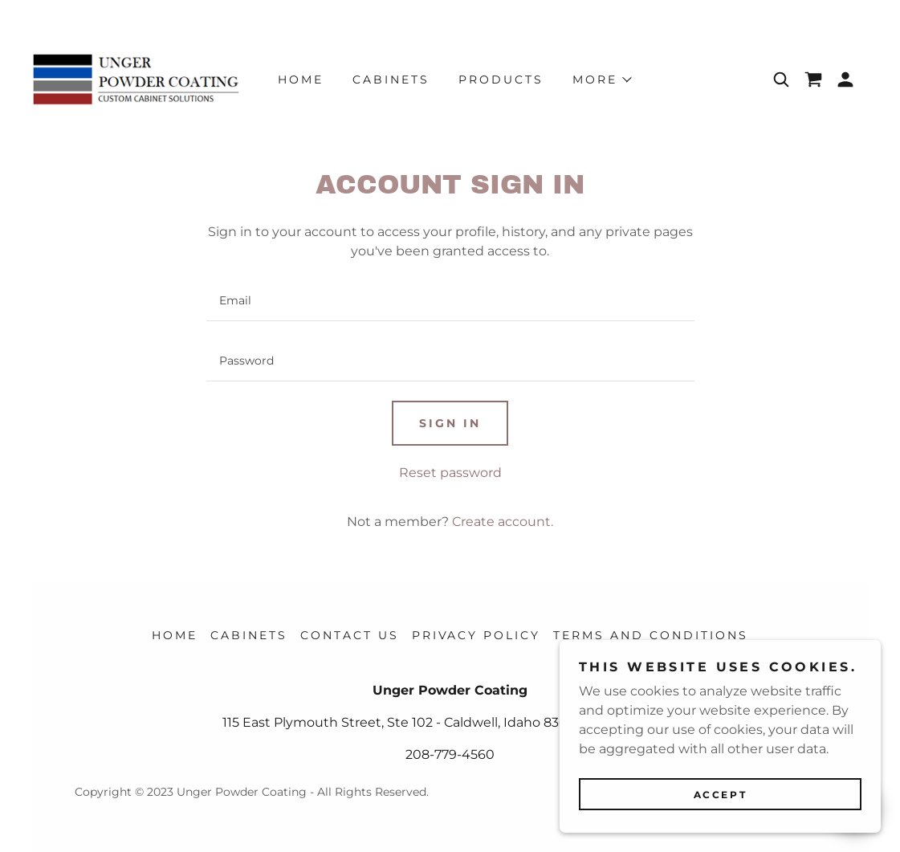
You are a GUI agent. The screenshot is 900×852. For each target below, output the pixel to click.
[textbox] (450, 300)
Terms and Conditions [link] (650, 635)
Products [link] (501, 79)
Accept (720, 795)
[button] (845, 79)
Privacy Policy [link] (476, 635)
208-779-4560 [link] (450, 754)
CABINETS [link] (391, 79)
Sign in (450, 423)
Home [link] (301, 79)
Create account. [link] (502, 521)
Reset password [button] (450, 472)
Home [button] (175, 635)
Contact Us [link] (349, 635)
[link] (136, 78)
